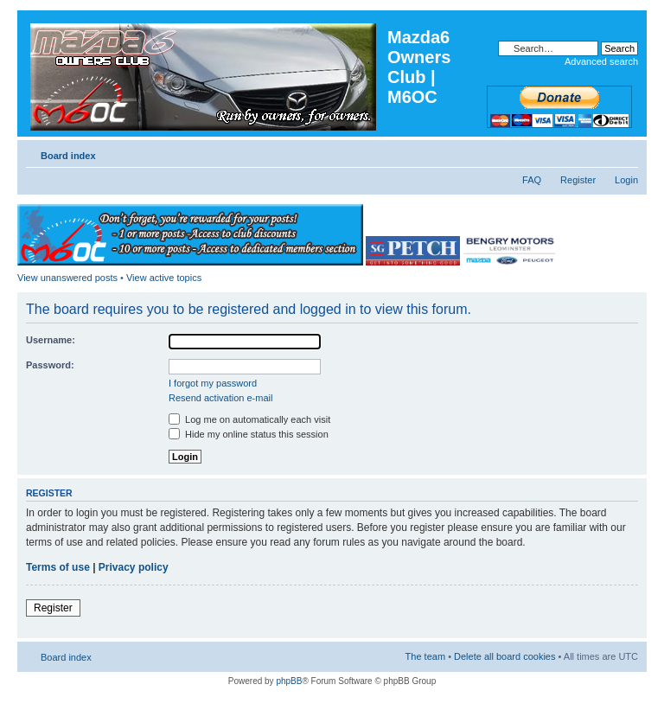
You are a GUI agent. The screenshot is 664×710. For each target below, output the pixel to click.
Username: (50, 340)
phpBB (289, 681)
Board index (68, 155)
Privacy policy (134, 567)
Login (626, 180)
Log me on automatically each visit (249, 419)
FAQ (531, 180)
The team (425, 656)
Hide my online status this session (249, 434)
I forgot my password (213, 383)
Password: (50, 365)
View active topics (163, 277)
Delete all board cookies (504, 656)
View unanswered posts (67, 277)
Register (578, 180)
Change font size (625, 152)
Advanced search (601, 61)
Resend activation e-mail (220, 398)
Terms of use (58, 567)
